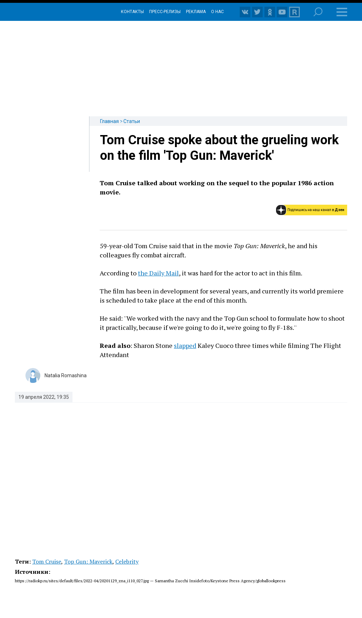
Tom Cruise (46, 561)
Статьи (131, 121)
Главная (109, 121)
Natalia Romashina (66, 375)
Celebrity (127, 561)
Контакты (132, 11)
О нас (217, 11)
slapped (185, 345)
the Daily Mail (158, 273)
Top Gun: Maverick (88, 561)
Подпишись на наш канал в (315, 210)
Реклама (196, 11)
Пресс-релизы (165, 11)
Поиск (318, 11)
